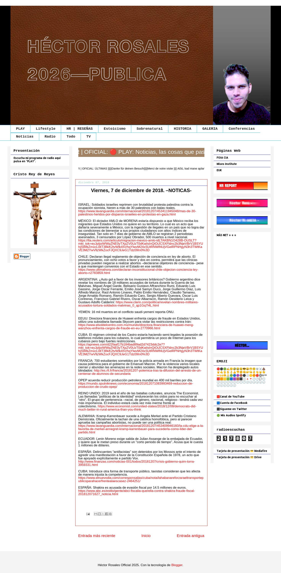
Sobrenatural (150, 129)
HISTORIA (182, 129)
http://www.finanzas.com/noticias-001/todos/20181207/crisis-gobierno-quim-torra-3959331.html (136, 463)
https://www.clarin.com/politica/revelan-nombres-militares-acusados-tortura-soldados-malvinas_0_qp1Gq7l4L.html (138, 303)
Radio (50, 136)
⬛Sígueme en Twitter (232, 409)
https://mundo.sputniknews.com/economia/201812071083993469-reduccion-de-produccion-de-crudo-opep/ (135, 385)
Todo (70, 136)
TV (88, 136)
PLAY (20, 129)
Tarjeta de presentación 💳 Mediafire (242, 450)
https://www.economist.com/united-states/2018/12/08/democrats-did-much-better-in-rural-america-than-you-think (137, 407)
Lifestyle (46, 129)
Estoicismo (115, 129)
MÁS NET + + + (227, 235)
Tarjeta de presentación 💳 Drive (239, 457)
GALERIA (210, 129)
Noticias (24, 136)
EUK (219, 170)
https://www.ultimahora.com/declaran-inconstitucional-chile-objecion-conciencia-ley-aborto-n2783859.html (138, 271)
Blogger (176, 565)
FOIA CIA (222, 157)
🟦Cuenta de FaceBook (232, 402)
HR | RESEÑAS (79, 129)
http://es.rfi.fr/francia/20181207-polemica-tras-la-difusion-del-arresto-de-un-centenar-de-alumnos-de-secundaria (140, 372)
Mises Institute (227, 163)
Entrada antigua (190, 536)
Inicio (146, 536)
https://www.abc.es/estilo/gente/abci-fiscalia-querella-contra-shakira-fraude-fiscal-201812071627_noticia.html (136, 492)
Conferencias (242, 129)
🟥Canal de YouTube (231, 396)
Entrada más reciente (96, 536)
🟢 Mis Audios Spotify (231, 415)
